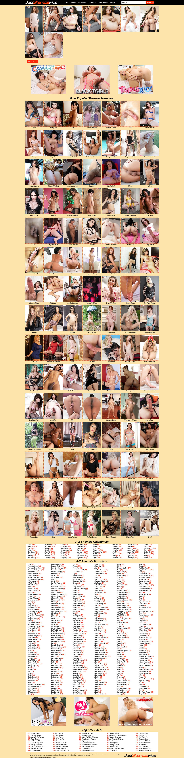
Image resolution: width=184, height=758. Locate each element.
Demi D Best (55, 645)
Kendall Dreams (78, 690)
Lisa (95, 622)
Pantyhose (116, 548)
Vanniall (141, 649)
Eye (74, 564)
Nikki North (121, 613)
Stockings (130, 558)
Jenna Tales (77, 643)
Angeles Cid (32, 613)
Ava (29, 651)
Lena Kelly (98, 600)
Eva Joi (53, 686)
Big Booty (31, 558)
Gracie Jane (77, 585)
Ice (74, 613)
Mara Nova (98, 647)
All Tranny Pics (35, 750)
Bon (29, 694)
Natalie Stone (121, 598)
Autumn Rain (32, 649)
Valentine (142, 639)
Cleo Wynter (55, 621)
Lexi (95, 605)
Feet (62, 556)
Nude (95, 556)
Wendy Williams (144, 669)
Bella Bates (32, 677)
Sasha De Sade (144, 577)
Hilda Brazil (77, 600)
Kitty (96, 577)
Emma (53, 669)
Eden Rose (54, 664)
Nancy (119, 579)
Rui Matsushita (122, 688)
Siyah (141, 596)
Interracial (80, 556)
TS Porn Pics (60, 739)
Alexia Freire (32, 583)
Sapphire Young (144, 570)
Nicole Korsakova (123, 607)
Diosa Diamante (56, 651)
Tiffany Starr (143, 630)
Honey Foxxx (77, 609)
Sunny (141, 609)
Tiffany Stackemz (144, 628)
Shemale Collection (37, 737)
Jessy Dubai (77, 654)
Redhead (116, 558)
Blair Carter (32, 690)
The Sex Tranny (36, 735)
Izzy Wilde (76, 621)
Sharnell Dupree (144, 589)
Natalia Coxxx (122, 592)
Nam (118, 577)
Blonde (47, 550)
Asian (30, 546)
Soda (140, 598)
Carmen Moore (56, 587)
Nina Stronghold (122, 619)
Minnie (96, 690)
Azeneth (31, 658)
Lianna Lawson (99, 607)
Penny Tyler (121, 660)
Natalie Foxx (121, 594)
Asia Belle (31, 637)
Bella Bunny (32, 679)
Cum (62, 544)
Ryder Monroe (122, 690)
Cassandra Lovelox (57, 594)
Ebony (63, 552)
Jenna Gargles (78, 639)
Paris (119, 645)
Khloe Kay (97, 566)
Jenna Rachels (78, 641)
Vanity (141, 647)
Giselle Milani (77, 579)
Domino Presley (56, 654)
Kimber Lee (98, 572)
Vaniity (141, 645)
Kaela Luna (77, 662)
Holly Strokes (77, 605)
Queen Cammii (122, 681)
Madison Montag (100, 637)
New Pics (73, 2)
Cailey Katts (55, 577)
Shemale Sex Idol (88, 733)
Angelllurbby (32, 619)
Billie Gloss (32, 688)
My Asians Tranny (88, 750)
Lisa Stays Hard (99, 624)
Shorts (129, 546)
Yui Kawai (142, 686)
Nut (118, 630)
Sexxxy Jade (143, 587)
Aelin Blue (31, 572)
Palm (119, 639)
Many (96, 645)
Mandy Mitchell (99, 643)
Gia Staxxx (76, 572)
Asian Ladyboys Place (62, 750)
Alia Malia (31, 585)
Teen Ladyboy (86, 735)
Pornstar (116, 554)
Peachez (120, 656)
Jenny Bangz (77, 647)
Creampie (48, 558)
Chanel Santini (56, 600)
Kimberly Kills (99, 574)
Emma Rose (55, 671)
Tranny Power (35, 733)
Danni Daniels (56, 639)
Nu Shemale (143, 745)
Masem (96, 660)
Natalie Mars (121, 596)
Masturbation (97, 552)
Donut (53, 656)
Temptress (142, 621)
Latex (95, 544)
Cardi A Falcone (56, 583)
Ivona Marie (77, 617)
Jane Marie (77, 626)
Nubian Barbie (122, 628)
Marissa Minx (99, 658)
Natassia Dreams (122, 600)
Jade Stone (76, 622)
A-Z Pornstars (82, 2)
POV (114, 556)
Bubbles (54, 574)
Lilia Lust (97, 611)
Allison (30, 592)
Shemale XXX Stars (145, 741)
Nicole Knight (121, 605)
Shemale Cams (103, 2)
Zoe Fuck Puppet (144, 692)
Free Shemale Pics (145, 748)
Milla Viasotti (99, 683)
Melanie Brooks (99, 667)
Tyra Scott (142, 636)
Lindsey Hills (98, 621)
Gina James (77, 577)
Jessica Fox (77, 651)
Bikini (47, 548)
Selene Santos (143, 583)
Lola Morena (98, 630)
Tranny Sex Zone (145, 743)
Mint (96, 692)
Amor (30, 602)
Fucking (79, 544)
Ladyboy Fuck (144, 735)
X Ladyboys (113, 750)
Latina (95, 546)
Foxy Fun (76, 568)
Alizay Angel (32, 590)
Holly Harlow (77, 602)
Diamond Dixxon (57, 647)
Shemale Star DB (36, 748)
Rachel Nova (121, 684)
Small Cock (131, 550)
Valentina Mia (143, 637)
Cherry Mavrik (56, 607)
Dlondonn (54, 652)
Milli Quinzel (98, 684)
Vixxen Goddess (144, 666)
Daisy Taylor (55, 636)
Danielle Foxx (56, 637)
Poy (118, 675)
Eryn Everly (55, 684)
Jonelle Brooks (78, 660)
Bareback (31, 552)
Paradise (120, 643)
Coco (53, 624)
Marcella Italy (99, 649)
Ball (29, 667)
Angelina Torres (33, 617)
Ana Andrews (32, 607)
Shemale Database (62, 746)
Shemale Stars (144, 739)
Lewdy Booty (98, 604)
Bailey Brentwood (34, 664)
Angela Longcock (34, 611)
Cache (53, 575)
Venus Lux (142, 652)
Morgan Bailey (122, 568)
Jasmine (75, 630)
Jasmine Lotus (78, 634)
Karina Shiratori (78, 669)
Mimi (96, 686)
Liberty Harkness (100, 609)
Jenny (75, 645)
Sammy (119, 694)
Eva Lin (54, 688)
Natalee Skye (121, 590)
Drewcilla (54, 660)
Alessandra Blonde (34, 579)
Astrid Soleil (32, 641)
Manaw (97, 641)
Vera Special (143, 654)
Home (66, 2)
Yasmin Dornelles (145, 679)
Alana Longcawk (34, 577)
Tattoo (146, 544)
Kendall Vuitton (78, 694)
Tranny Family (61, 748)
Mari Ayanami (99, 651)
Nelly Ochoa (121, 604)
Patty (119, 652)
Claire (53, 619)
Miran (119, 564)
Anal (29, 544)
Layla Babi (98, 590)
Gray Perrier (77, 587)
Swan (140, 613)
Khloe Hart (98, 564)
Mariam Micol (99, 654)
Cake (53, 579)
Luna (96, 634)
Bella (30, 675)
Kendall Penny (78, 692)
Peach (119, 654)
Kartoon (75, 673)
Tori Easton (143, 634)
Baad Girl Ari (32, 660)
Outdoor (115, 544)
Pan (118, 641)
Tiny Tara (142, 632)
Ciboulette (54, 613)
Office (95, 558)
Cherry (53, 605)
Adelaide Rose (33, 566)
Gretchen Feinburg (79, 589)
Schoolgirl (130, 544)
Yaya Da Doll (143, 681)
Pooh (119, 671)
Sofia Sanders (143, 602)
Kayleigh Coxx (78, 681)
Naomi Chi (120, 585)
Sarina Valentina (144, 575)
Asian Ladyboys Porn (116, 748)
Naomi (119, 583)
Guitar (75, 590)
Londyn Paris (99, 632)
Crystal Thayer (56, 628)
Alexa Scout (32, 581)
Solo (128, 554)
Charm (53, 602)
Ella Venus (55, 666)
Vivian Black (143, 664)
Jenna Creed (77, 637)
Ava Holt (31, 652)
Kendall (75, 688)
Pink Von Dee (121, 662)
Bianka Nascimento (34, 684)
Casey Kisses (55, 592)
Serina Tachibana (145, 585)
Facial (63, 554)
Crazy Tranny (35, 739)
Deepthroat (64, 548)
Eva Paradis (55, 692)
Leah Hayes (98, 592)
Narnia (119, 587)
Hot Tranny (59, 735)
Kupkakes (97, 583)
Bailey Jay (31, 666)
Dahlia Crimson (56, 632)
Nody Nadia (121, 622)
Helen (75, 598)
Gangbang (80, 546)
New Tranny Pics (61, 745)
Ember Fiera (55, 667)
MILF (95, 554)
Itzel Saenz (76, 615)
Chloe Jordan (55, 609)
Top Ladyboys (143, 746)
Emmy (53, 673)
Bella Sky (31, 681)
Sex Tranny (113, 741)
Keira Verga (77, 683)
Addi (29, 564)
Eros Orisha (55, 683)
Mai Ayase (97, 639)
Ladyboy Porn (143, 733)
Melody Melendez (100, 669)
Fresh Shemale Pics (88, 743)
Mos (118, 570)
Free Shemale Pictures (89, 745)
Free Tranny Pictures (89, 739)
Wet (145, 556)
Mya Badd (120, 572)
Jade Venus (76, 624)
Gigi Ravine (77, 575)
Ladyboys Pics (143, 737)
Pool (114, 552)
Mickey (96, 677)
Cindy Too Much (57, 617)
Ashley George (33, 636)
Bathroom (31, 554)
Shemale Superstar (37, 743)
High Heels (80, 554)
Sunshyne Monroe (145, 611)
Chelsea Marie (56, 604)
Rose (118, 686)
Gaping (79, 548)
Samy (140, 564)
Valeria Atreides (144, 641)
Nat (118, 589)
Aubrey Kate (32, 645)
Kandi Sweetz (77, 666)
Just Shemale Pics (43, 757)
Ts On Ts (147, 552)
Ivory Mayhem (78, 619)
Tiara (140, 622)
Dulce (53, 662)
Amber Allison (33, 598)
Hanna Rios (77, 594)
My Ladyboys (113, 743)
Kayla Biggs (77, 679)
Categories (93, 2)
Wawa (141, 667)
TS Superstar (86, 748)
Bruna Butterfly (56, 572)
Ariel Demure (32, 630)
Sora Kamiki (143, 604)
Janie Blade (77, 628)
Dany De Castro (56, 641)
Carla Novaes (55, 585)
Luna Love (98, 636)
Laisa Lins (98, 587)
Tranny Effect (114, 733)
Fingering (64, 558)
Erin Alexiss (55, 679)
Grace (75, 583)
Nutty (119, 632)
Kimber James (99, 570)
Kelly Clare (76, 684)
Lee (95, 594)
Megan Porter (99, 664)
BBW (30, 556)
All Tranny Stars (36, 741)
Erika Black (55, 677)
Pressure (120, 677)
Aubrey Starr (32, 647)
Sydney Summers (144, 615)
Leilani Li (97, 598)
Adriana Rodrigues (34, 570)
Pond (119, 669)
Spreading (130, 556)
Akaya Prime (32, 575)
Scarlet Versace (144, 581)
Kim (95, 568)
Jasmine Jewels (78, 632)
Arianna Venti (33, 628)
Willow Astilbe (143, 673)
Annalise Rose (33, 624)
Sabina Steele (121, 692)
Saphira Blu (143, 568)
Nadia (119, 574)
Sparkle (141, 605)
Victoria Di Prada (145, 656)
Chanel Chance (56, 596)
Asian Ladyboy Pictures (90, 737)
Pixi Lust (120, 666)
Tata (140, 619)
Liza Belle (97, 628)
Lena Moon (98, 602)
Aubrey (30, 643)
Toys (145, 550)
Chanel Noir (55, 598)
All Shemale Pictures (116, 739)
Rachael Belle (121, 683)
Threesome (148, 548)
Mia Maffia (98, 675)
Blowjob (47, 552)
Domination (65, 550)
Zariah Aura (143, 688)
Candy (53, 581)
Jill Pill (75, 656)
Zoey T (141, 694)
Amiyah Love (32, 600)
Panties (115, 546)
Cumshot (64, 546)
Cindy (53, 615)
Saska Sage (142, 579)
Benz (29, 683)
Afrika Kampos (33, 574)
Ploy (118, 667)
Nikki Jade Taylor (123, 611)
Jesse (74, 649)
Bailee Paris (32, 662)
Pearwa (119, 658)
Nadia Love (121, 575)
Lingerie (96, 550)
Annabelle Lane (33, 622)
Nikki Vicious (121, 615)
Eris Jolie (54, 681)
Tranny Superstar (115, 737)
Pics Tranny (60, 737)
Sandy (141, 566)
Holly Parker (77, 604)
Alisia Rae (31, 589)
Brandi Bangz (56, 564)
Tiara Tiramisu (144, 624)
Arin (29, 632)
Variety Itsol (143, 651)
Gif (74, 574)
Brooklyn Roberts (57, 568)
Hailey (75, 592)
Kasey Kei (76, 675)
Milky (96, 681)
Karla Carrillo (77, 671)
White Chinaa (143, 671)
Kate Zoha (76, 677)
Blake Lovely (32, 692)
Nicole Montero (122, 609)
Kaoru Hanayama (79, 667)
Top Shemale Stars (88, 746)
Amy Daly (31, 605)
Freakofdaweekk (78, 570)
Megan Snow (98, 666)
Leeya (96, 596)
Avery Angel (32, 654)
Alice (30, 587)
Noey (119, 624)
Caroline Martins (57, 589)
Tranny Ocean (114, 745)
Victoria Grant (144, 658)
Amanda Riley (33, 594)
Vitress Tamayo (144, 662)
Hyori (75, 611)
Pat (118, 649)
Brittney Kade (56, 566)
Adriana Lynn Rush (35, 568)
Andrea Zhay (32, 609)
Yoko (140, 684)
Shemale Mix (113, 746)
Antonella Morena (34, 626)
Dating (112, 2)
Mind (96, 688)
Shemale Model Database (118, 735)
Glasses (79, 550)
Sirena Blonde (143, 594)
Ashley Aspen (32, 634)
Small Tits (130, 552)
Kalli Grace (77, 664)
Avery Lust (31, 656)
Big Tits (47, 546)
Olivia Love (121, 636)
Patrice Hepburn (122, 651)
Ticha (141, 626)
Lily (95, 617)
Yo (139, 683)
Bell (29, 673)
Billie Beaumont (33, 686)
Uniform (147, 554)
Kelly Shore (77, 686)
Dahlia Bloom (56, 630)
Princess (120, 679)
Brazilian (48, 554)
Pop (118, 673)
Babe (30, 550)
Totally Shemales (36, 745)
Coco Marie (55, 626)
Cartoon (54, 590)
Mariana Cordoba (100, 656)
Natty (119, 602)
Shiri (140, 592)
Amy (29, 604)
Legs (94, 548)
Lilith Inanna (99, 613)
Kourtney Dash (99, 581)
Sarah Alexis (143, 574)
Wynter (141, 677)
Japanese (80, 558)
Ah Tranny (59, 733)
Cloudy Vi (54, 622)
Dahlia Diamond (57, 634)
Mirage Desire (99, 694)
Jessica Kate (77, 652)
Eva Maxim (55, 690)
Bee (29, 671)
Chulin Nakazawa (57, 611)
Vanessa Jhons (144, 643)
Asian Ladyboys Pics (37, 746)
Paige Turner (121, 637)
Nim (118, 617)
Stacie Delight (143, 607)
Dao (52, 643)
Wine (140, 675)
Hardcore (80, 552)
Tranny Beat (60, 741)
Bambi (30, 669)
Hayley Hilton (77, 596)
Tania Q (141, 617)
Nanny (119, 581)
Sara (140, 572)
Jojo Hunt (76, 658)
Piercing (115, 550)
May (95, 662)
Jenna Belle (77, 636)
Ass (29, 548)
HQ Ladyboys (86, 741)
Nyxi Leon (120, 634)
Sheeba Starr (143, 590)
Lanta (96, 589)
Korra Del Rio (99, 579)
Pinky (119, 664)
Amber (30, 596)
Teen (145, 546)
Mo (118, 566)
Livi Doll (97, 626)
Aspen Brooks (33, 639)
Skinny (129, 548)
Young (146, 558)
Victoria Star (143, 660)
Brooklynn (54, 570)
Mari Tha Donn (99, 652)
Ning (118, 621)
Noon (119, 626)
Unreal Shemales (61, 743)
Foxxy (75, 566)
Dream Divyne (56, 658)
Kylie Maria (98, 585)
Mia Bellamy (98, 671)
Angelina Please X (34, 615)
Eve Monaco (55, 694)
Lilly (95, 615)
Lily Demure (98, 619)
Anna (30, 621)
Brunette (48, 556)
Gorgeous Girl (77, 581)
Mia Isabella (98, 673)
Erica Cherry (55, 675)
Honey (75, 607)
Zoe (140, 690)
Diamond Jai (55, 649)
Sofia (140, 600)
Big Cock (48, 544)
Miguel (96, 679)
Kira (95, 575)
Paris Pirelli (121, 647)
